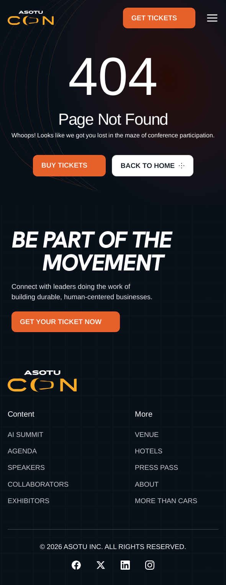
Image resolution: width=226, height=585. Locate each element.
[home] (31, 18)
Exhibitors (28, 501)
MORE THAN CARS (166, 501)
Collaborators (38, 484)
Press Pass (156, 467)
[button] (212, 18)
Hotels (148, 451)
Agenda (22, 451)
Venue (147, 434)
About (147, 484)
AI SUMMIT (25, 434)
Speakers (26, 467)
